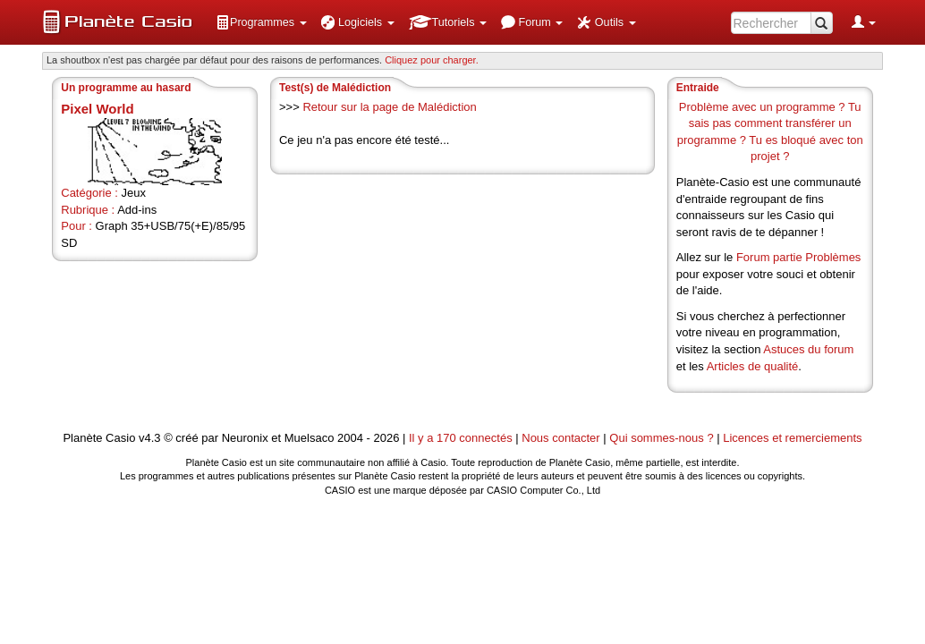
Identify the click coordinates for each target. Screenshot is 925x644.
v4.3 (150, 438)
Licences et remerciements (792, 438)
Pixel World (97, 108)
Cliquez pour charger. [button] (432, 60)
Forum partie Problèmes (798, 257)
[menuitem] (261, 22)
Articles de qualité (753, 366)
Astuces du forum (808, 349)
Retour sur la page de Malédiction (389, 107)
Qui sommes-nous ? (661, 438)
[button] (261, 22)
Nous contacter (560, 438)
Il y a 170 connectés (462, 438)
